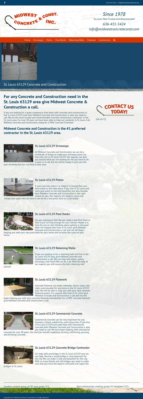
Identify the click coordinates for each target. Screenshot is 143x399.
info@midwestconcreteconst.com (128, 3)
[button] (114, 40)
